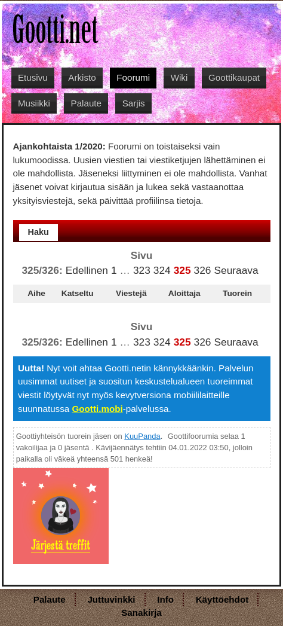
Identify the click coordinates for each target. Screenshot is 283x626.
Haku (38, 232)
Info (165, 599)
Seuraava (236, 270)
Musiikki (34, 103)
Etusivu (33, 77)
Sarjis (133, 103)
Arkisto (82, 77)
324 (162, 270)
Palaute (86, 103)
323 (141, 270)
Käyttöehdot (222, 599)
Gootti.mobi (97, 409)
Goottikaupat (234, 77)
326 (202, 270)
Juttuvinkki (111, 599)
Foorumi (133, 77)
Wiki (179, 77)
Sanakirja (141, 612)
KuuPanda (142, 436)
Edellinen (87, 270)
